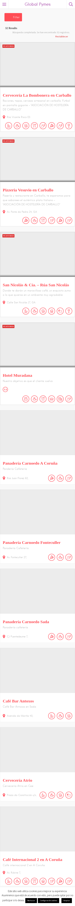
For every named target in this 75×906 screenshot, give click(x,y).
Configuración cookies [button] (48, 900)
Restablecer (61, 36)
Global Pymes (38, 4)
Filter (16, 17)
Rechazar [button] (31, 900)
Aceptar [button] (66, 900)
